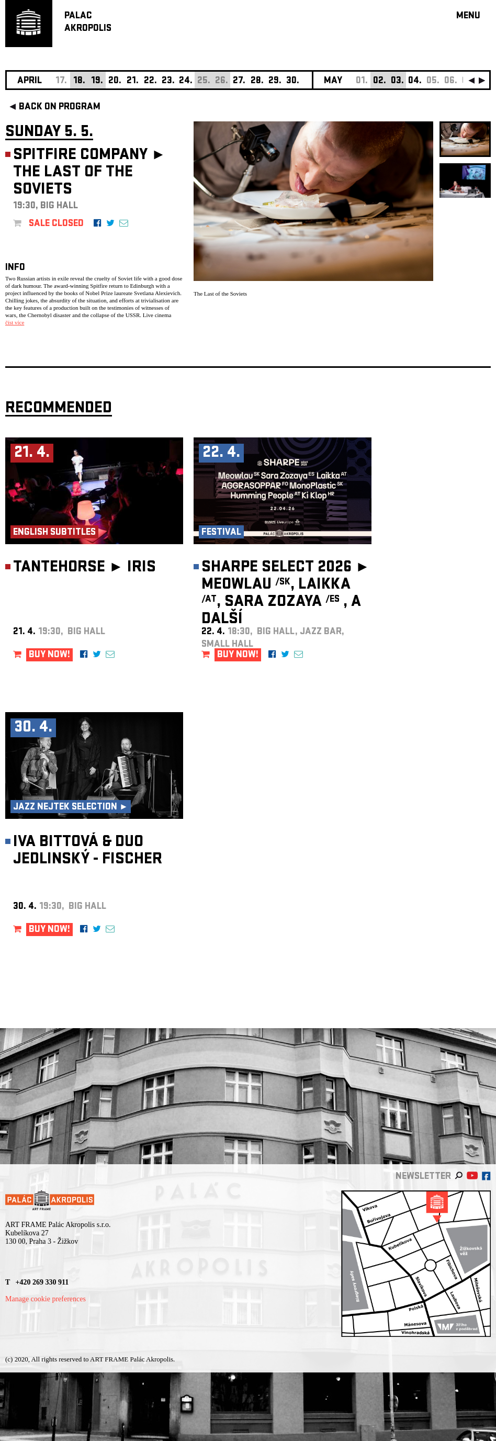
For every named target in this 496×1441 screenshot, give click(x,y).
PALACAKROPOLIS (87, 22)
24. (186, 81)
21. (133, 81)
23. (168, 81)
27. (239, 81)
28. (257, 81)
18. (79, 81)
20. (114, 81)
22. (150, 81)
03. (397, 81)
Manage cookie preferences (45, 1299)
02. (379, 81)
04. (415, 81)
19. (97, 81)
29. (274, 81)
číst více (14, 322)
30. (292, 81)
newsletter (423, 1177)
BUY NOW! (49, 655)
